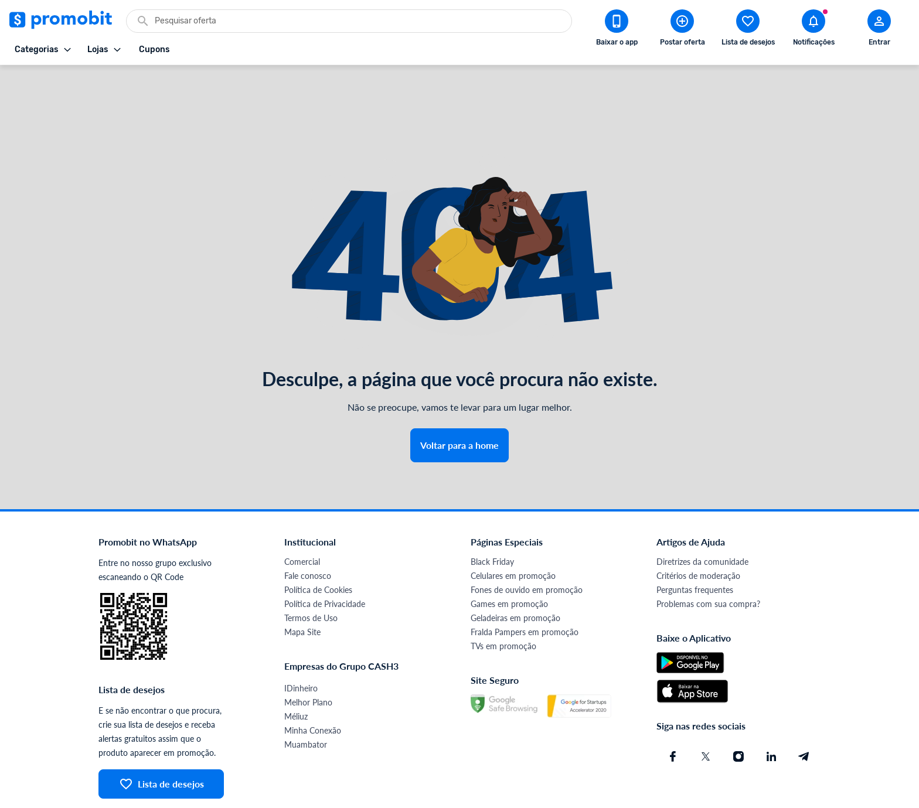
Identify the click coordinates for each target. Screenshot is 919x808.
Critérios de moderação (698, 533)
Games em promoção (509, 562)
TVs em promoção (503, 604)
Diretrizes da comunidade (702, 519)
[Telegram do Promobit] (804, 714)
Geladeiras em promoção (515, 576)
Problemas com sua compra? (708, 562)
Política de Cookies (318, 548)
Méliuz (296, 674)
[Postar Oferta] (682, 29)
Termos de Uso (311, 576)
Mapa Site (302, 590)
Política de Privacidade (324, 562)
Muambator (305, 702)
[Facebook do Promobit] (672, 714)
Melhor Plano (308, 660)
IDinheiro (301, 646)
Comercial (302, 519)
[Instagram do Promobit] (738, 714)
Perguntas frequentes (694, 548)
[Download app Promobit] (616, 29)
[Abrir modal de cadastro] (879, 29)
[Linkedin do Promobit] (771, 714)
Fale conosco (307, 533)
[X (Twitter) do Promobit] (705, 714)
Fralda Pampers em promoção (524, 590)
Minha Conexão (312, 688)
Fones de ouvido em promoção (527, 548)
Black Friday (492, 519)
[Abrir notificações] (813, 29)
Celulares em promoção (513, 533)
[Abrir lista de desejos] (747, 29)
